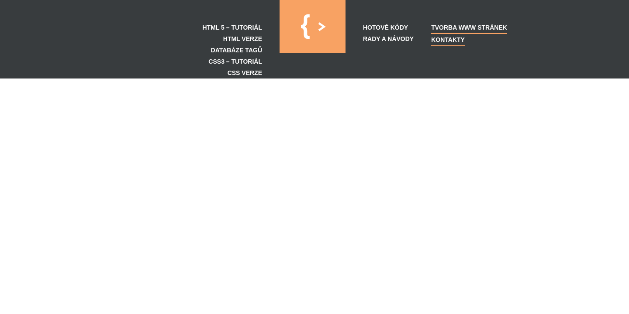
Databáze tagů (236, 50)
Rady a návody (388, 38)
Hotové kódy (385, 27)
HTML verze (242, 38)
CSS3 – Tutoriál (235, 61)
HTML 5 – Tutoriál (232, 27)
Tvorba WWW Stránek (469, 27)
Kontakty (448, 39)
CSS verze (245, 72)
